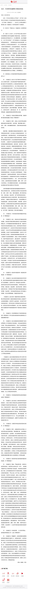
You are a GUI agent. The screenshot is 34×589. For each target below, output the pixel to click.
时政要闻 (10, 5)
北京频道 (5, 5)
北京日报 (18, 12)
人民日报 (3, 573)
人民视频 (22, 573)
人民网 (1, 5)
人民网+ (8, 573)
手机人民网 (13, 573)
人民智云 (3, 580)
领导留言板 (18, 573)
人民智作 (8, 580)
